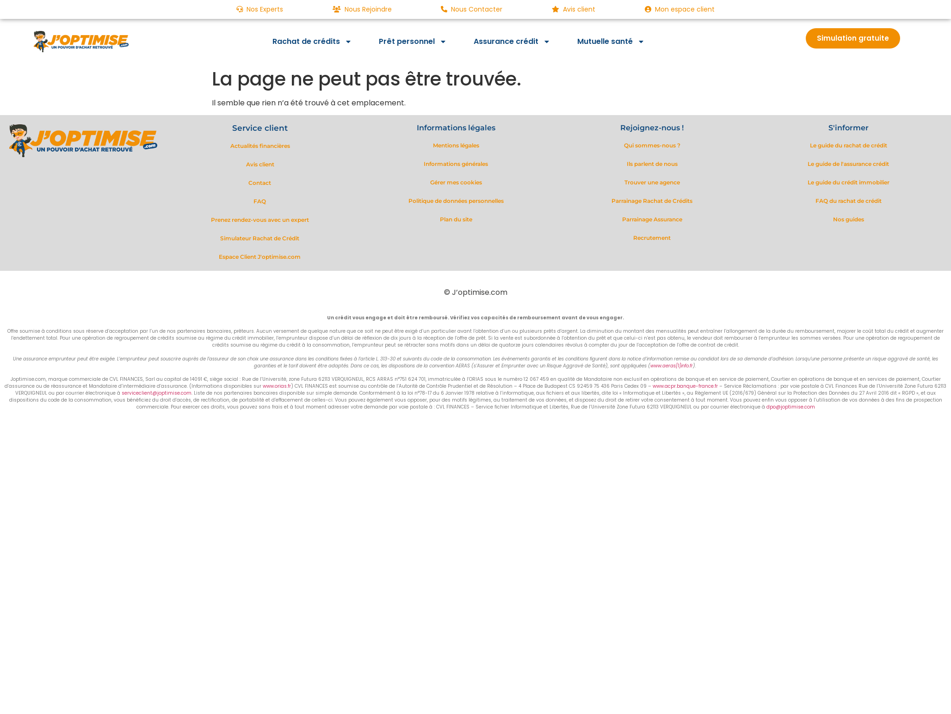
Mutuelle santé (611, 41)
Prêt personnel (413, 41)
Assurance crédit (512, 41)
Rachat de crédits (312, 41)
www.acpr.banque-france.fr (685, 386)
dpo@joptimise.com (790, 406)
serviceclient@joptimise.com (156, 393)
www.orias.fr (277, 386)
